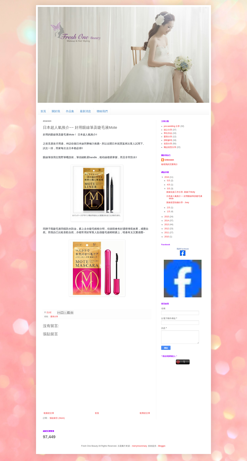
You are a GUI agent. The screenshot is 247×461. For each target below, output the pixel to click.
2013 (167, 224)
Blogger (161, 446)
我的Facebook (183, 249)
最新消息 (85, 111)
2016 (167, 177)
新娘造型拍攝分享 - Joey (177, 202)
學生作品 (168, 133)
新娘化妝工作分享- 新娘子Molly (180, 192)
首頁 (43, 111)
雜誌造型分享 (170, 147)
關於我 (56, 111)
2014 (167, 220)
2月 (169, 207)
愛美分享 (54, 316)
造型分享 (168, 143)
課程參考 (168, 140)
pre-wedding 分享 (172, 126)
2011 (167, 232)
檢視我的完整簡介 (169, 164)
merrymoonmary (139, 446)
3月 (169, 188)
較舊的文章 (145, 413)
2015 (167, 216)
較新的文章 (49, 413)
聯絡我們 (102, 111)
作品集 (70, 111)
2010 (167, 236)
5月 (169, 180)
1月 (169, 211)
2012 (167, 228)
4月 (169, 184)
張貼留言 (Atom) (57, 418)
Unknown (169, 160)
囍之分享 (168, 130)
